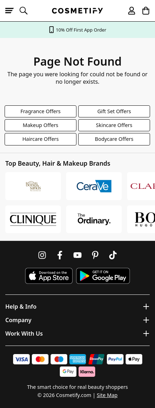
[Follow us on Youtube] (77, 255)
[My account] (128, 11)
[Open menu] (12, 11)
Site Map (107, 395)
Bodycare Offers (114, 139)
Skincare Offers (114, 125)
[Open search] (26, 11)
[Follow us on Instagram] (42, 255)
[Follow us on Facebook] (60, 255)
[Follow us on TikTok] (113, 255)
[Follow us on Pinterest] (95, 255)
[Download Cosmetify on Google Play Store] (103, 276)
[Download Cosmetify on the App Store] (49, 276)
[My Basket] (143, 11)
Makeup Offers (40, 125)
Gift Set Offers (114, 111)
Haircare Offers (40, 139)
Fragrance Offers (41, 111)
